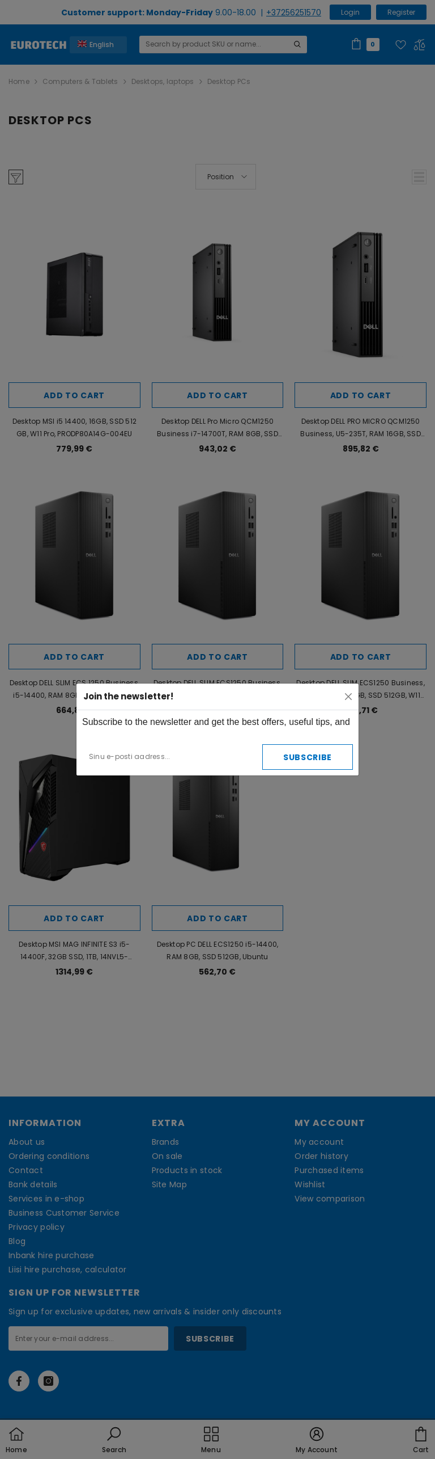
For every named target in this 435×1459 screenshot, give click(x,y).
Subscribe (307, 757)
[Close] (348, 696)
